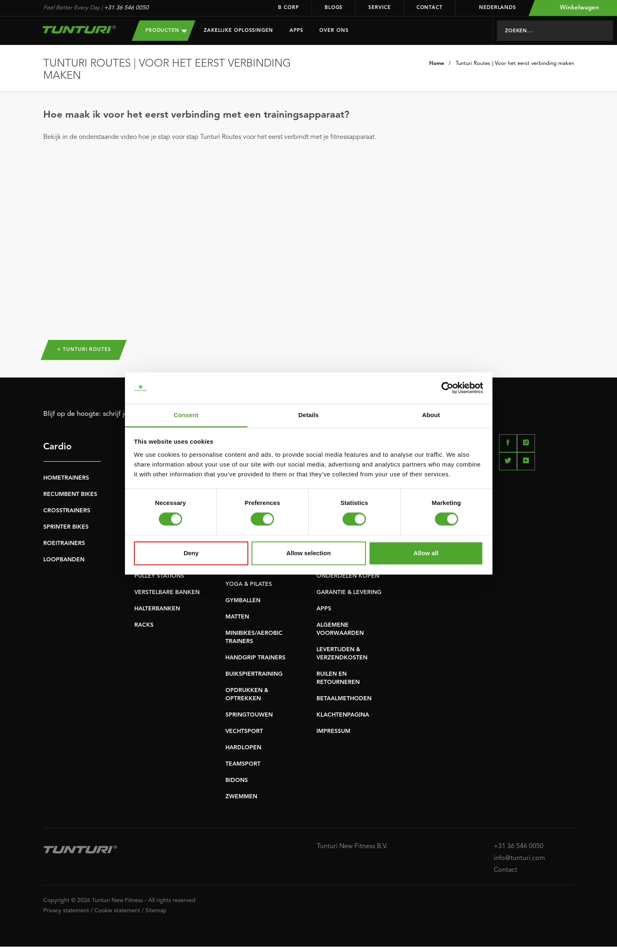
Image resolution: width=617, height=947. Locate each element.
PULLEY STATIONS (159, 576)
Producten (166, 30)
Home (436, 63)
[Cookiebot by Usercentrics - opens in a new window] (447, 388)
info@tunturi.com (519, 858)
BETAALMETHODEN (344, 699)
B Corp (288, 7)
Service (379, 7)
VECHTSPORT (244, 732)
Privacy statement (66, 911)
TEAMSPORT (243, 764)
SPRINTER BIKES (66, 527)
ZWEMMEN (241, 797)
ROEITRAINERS (64, 544)
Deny (191, 552)
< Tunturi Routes (85, 350)
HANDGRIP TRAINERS (255, 658)
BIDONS (236, 781)
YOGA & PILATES (248, 584)
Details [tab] (308, 414)
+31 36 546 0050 (126, 8)
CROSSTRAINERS (66, 511)
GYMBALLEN (243, 601)
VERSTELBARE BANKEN (167, 593)
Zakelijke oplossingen (238, 30)
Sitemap (156, 911)
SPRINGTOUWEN (249, 715)
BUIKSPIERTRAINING (254, 674)
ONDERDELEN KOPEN (347, 576)
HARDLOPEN (243, 748)
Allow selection (308, 552)
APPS (323, 609)
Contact (430, 7)
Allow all (426, 552)
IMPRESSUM (333, 732)
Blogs (334, 7)
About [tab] (431, 414)
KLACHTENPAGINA (342, 715)
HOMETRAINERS (66, 478)
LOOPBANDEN (64, 560)
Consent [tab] (186, 414)
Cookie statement (117, 911)
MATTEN (237, 617)
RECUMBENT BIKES (70, 495)
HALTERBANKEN (157, 609)
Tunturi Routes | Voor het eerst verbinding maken (515, 63)
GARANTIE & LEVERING (348, 593)
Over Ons (333, 30)
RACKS (144, 625)
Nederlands (492, 7)
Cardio (57, 447)
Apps (296, 30)
